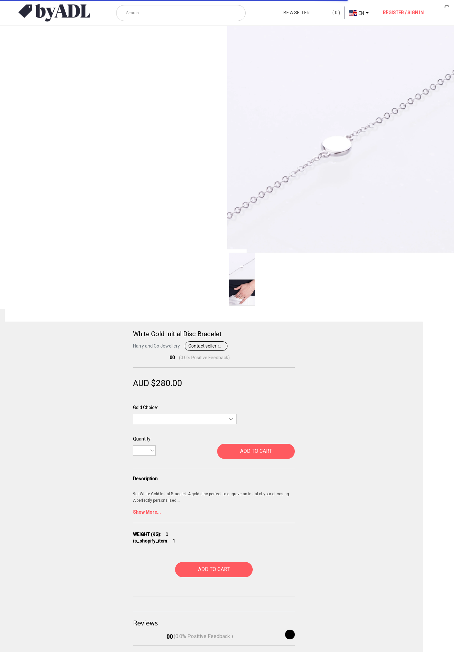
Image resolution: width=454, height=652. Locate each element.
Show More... (147, 512)
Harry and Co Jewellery (156, 346)
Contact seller (205, 346)
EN (361, 13)
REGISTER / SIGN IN (403, 12)
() (329, 13)
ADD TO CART (256, 451)
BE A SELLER (296, 12)
